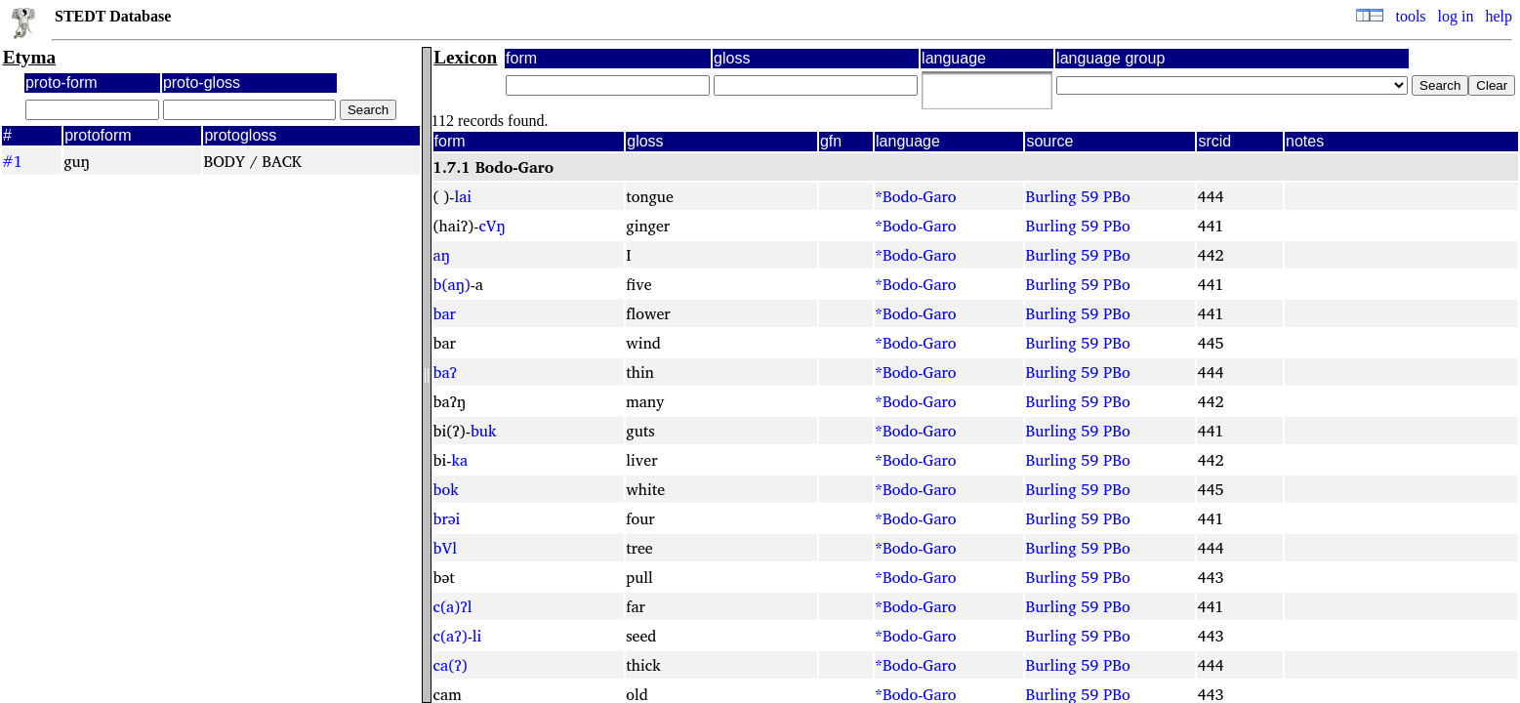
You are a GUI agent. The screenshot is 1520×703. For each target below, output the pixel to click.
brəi (447, 518)
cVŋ (491, 225)
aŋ (441, 255)
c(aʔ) (450, 635)
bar (444, 313)
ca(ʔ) (450, 665)
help (1498, 16)
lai (463, 196)
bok (446, 489)
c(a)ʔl (452, 606)
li (477, 635)
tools (1410, 16)
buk (484, 430)
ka (459, 460)
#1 (12, 161)
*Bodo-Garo (915, 196)
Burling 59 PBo (1077, 196)
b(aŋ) (452, 284)
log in (1456, 16)
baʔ (445, 372)
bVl (445, 547)
